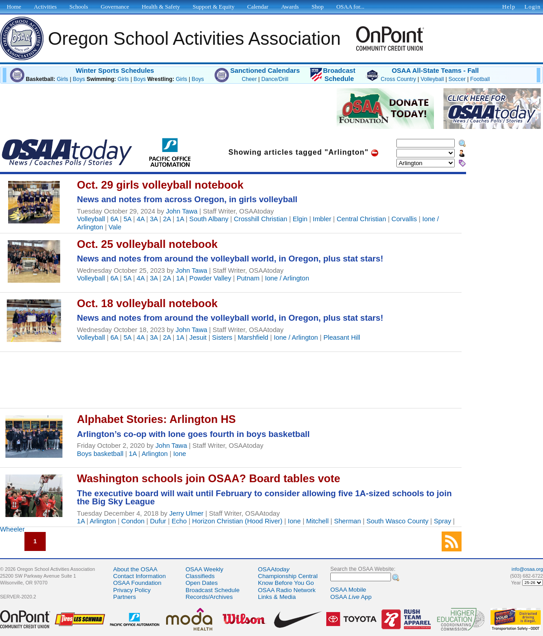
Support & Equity (213, 6)
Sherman (347, 521)
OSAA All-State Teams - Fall (435, 70)
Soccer (457, 79)
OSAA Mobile (348, 589)
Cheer (249, 79)
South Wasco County (398, 521)
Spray (442, 521)
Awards (290, 6)
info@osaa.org (527, 569)
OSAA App (351, 596)
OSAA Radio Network (286, 590)
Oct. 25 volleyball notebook (147, 244)
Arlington (155, 453)
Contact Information (139, 576)
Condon (132, 521)
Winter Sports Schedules (115, 70)
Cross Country (398, 79)
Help (508, 6)
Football (480, 79)
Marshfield (253, 337)
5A (127, 219)
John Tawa (182, 211)
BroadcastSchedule (339, 74)
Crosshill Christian (260, 219)
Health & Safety (161, 6)
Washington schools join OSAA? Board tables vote (208, 478)
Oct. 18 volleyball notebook (147, 303)
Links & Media (277, 596)
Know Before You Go (286, 582)
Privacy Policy (132, 590)
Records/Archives (209, 596)
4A (140, 219)
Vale (115, 227)
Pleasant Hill (342, 337)
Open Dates (202, 582)
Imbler (322, 219)
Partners (124, 596)
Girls (62, 79)
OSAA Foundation (137, 582)
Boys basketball (100, 453)
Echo (178, 521)
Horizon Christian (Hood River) (237, 521)
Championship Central (288, 576)
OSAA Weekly (204, 569)
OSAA (274, 569)
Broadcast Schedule (212, 590)
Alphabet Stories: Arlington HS (156, 419)
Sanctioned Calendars (265, 70)
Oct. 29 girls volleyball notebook (160, 185)
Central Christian (361, 219)
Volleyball (432, 79)
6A (114, 219)
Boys (79, 79)
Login (532, 6)
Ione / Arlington (287, 278)
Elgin (300, 219)
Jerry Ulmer (186, 513)
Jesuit (197, 337)
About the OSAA (135, 569)
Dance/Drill (274, 79)
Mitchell (317, 521)
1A (180, 219)
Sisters (222, 337)
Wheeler (12, 529)
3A (153, 219)
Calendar (257, 6)
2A (167, 219)
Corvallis (404, 219)
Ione (179, 453)
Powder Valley (210, 278)
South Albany (208, 219)
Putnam (248, 278)
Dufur (158, 521)
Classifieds (200, 576)
